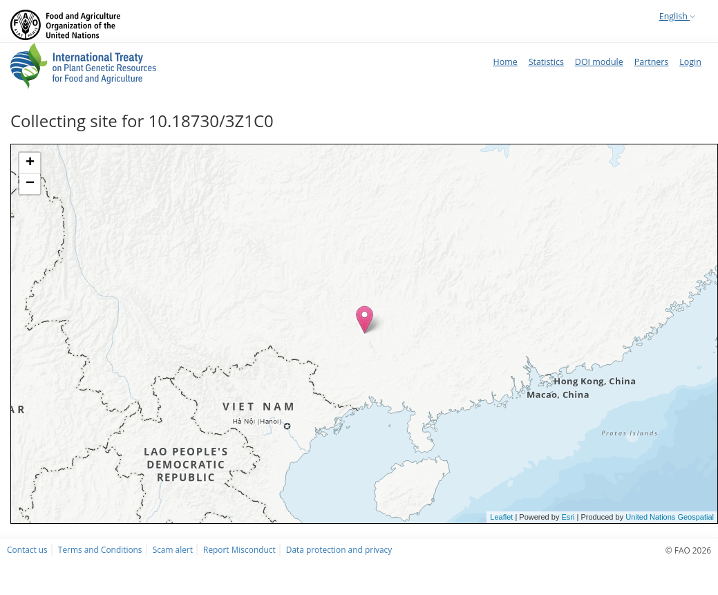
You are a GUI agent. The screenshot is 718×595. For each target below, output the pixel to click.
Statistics (546, 62)
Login (690, 62)
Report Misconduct (239, 549)
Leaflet (501, 517)
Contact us (27, 549)
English (677, 16)
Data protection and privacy (339, 549)
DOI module (599, 62)
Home (505, 62)
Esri (567, 517)
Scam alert (173, 549)
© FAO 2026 (688, 550)
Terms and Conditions (100, 549)
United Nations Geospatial (669, 517)
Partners (651, 62)
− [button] (30, 183)
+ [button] (30, 163)
